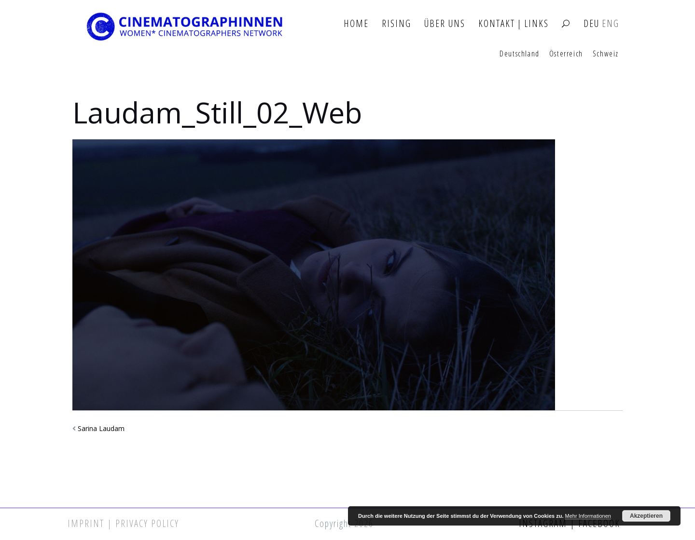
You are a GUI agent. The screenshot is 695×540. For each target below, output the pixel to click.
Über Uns (444, 24)
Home (356, 24)
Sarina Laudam (101, 428)
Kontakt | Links (513, 24)
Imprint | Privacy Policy (123, 523)
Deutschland (520, 54)
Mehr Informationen (588, 516)
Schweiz (606, 54)
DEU (591, 24)
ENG (610, 24)
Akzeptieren (646, 516)
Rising (396, 24)
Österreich (566, 54)
